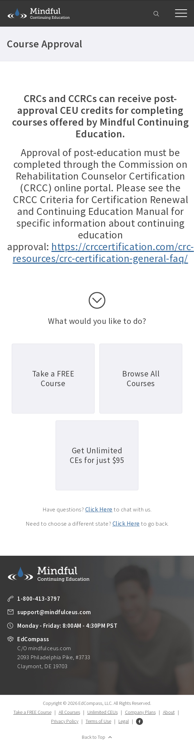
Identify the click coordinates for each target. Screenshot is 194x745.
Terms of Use (98, 721)
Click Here (99, 509)
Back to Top (93, 737)
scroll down (97, 300)
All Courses (69, 712)
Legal (123, 721)
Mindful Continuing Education (38, 14)
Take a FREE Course (32, 712)
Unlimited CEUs (102, 712)
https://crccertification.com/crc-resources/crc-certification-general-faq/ (103, 252)
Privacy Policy (64, 721)
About (169, 712)
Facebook (139, 721)
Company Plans (140, 712)
